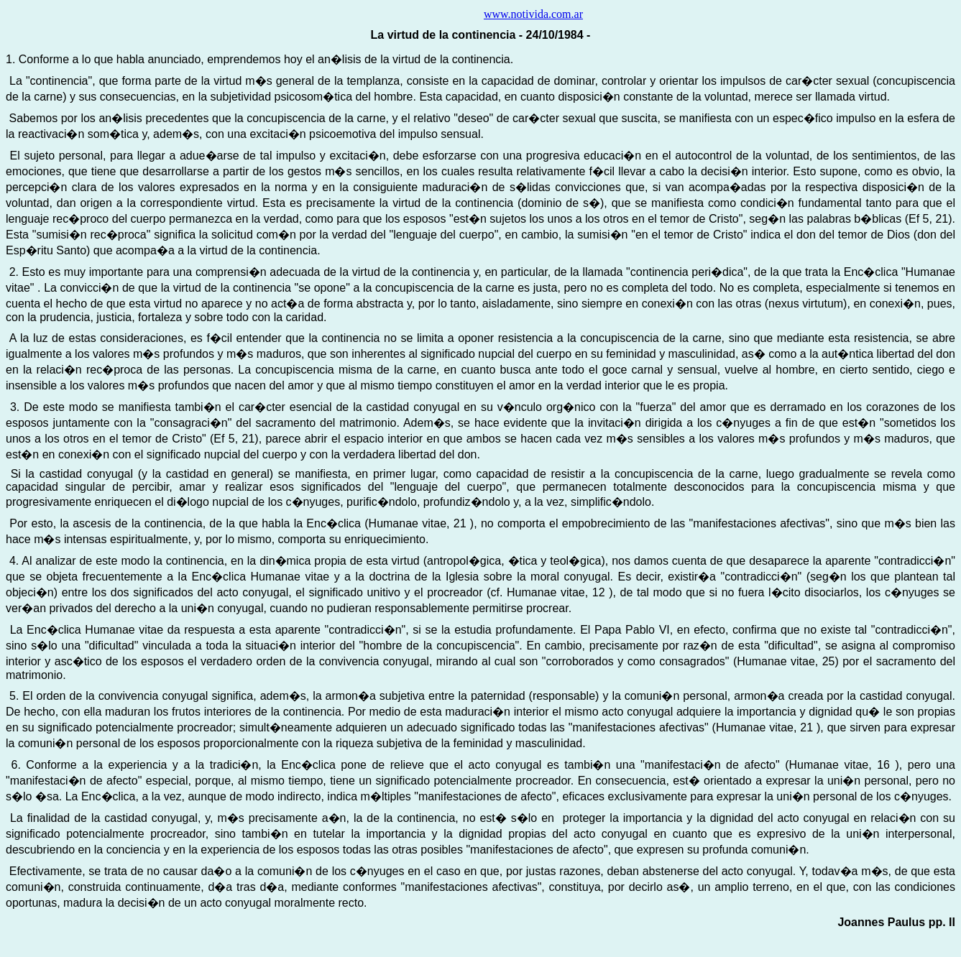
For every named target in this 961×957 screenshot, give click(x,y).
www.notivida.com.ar (533, 14)
